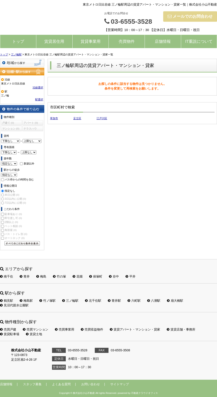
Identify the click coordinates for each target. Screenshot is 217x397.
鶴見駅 (6, 300)
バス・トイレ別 (16, 234)
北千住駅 (93, 300)
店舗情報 (163, 41)
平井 (131, 276)
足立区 (77, 118)
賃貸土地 (34, 334)
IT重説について (199, 41)
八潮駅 (153, 300)
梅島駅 (26, 300)
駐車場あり (13, 214)
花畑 (78, 276)
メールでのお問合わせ (190, 16)
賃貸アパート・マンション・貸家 (135, 329)
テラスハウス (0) (30, 129)
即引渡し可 (13, 218)
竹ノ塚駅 (47, 300)
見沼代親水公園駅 (14, 305)
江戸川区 (102, 118)
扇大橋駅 (175, 300)
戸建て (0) (8, 122)
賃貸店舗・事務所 (181, 329)
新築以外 (29, 163)
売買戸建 (8, 329)
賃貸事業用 (91, 41)
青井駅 (114, 300)
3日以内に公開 (15, 198)
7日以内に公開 (15, 202)
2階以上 (11, 222)
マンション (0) (10, 128)
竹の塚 (59, 276)
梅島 (41, 276)
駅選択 (39, 99)
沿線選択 (38, 87)
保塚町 (95, 276)
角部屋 (10, 230)
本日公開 (12, 194)
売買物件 (127, 41)
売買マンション (35, 329)
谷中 (114, 276)
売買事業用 (64, 329)
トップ (18, 41)
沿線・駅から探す (22, 71)
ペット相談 (13, 226)
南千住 (6, 276)
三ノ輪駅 (70, 300)
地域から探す (22, 62)
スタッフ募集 (32, 384)
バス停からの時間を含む (19, 179)
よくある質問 (61, 384)
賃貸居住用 (54, 41)
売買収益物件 (92, 329)
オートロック (14, 238)
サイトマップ (119, 384)
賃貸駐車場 (9, 334)
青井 (25, 276)
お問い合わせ (90, 384)
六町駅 (134, 300)
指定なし (10, 190)
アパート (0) (30, 122)
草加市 (54, 118)
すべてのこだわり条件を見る (22, 243)
